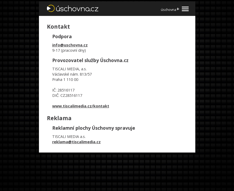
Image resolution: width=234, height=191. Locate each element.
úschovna (170, 9)
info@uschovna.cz (70, 44)
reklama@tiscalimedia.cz (76, 141)
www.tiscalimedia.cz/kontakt (80, 105)
